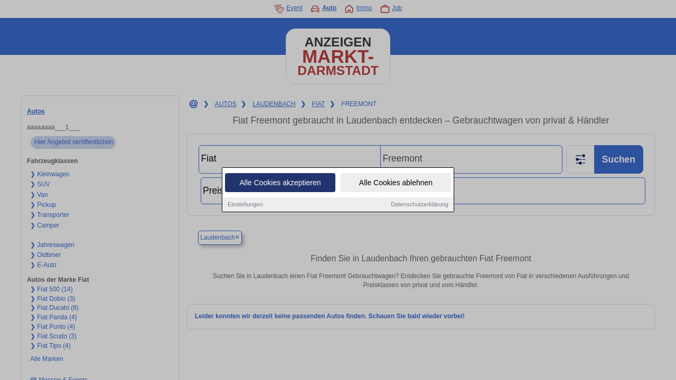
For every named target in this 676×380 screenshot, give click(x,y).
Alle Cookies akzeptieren (280, 183)
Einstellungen (245, 205)
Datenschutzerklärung (419, 205)
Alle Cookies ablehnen (396, 183)
